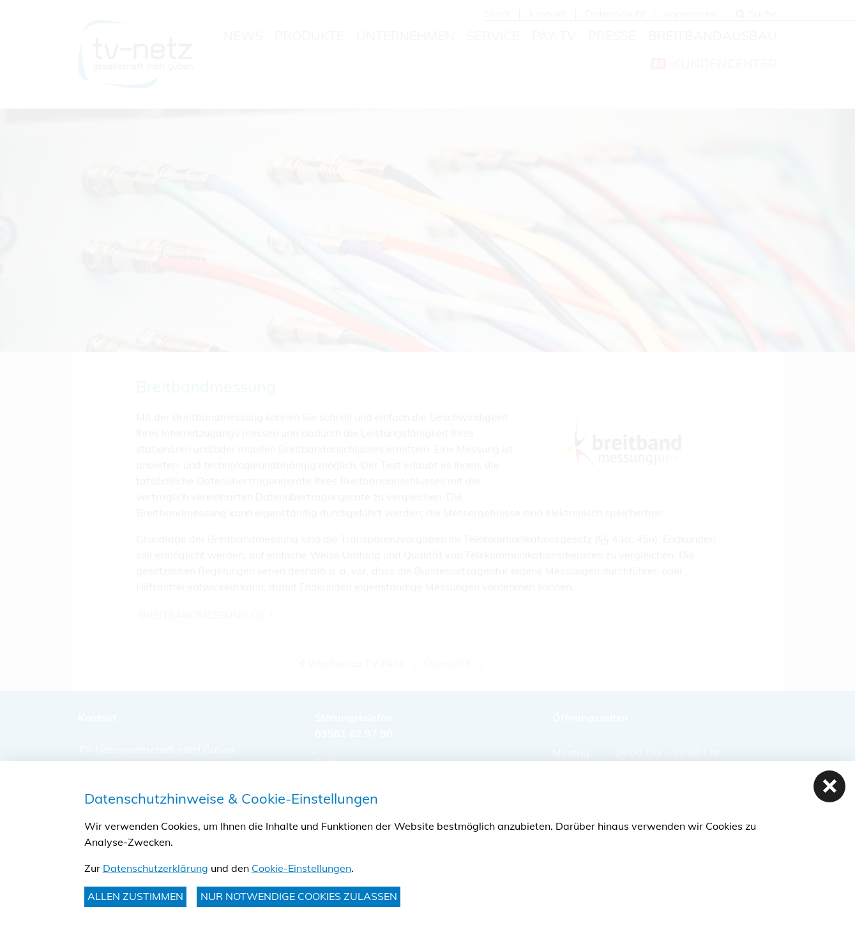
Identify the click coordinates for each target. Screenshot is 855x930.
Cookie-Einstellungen (301, 868)
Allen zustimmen (135, 896)
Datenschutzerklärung (155, 868)
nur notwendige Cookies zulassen (299, 896)
